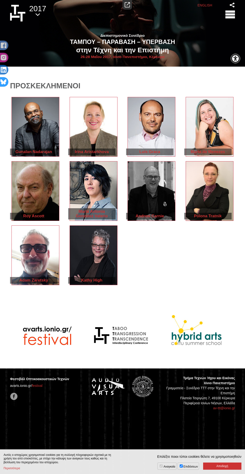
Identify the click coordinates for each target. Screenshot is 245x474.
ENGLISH (205, 5)
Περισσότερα (12, 468)
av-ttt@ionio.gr (224, 408)
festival (37, 386)
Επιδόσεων (191, 466)
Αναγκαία (169, 466)
